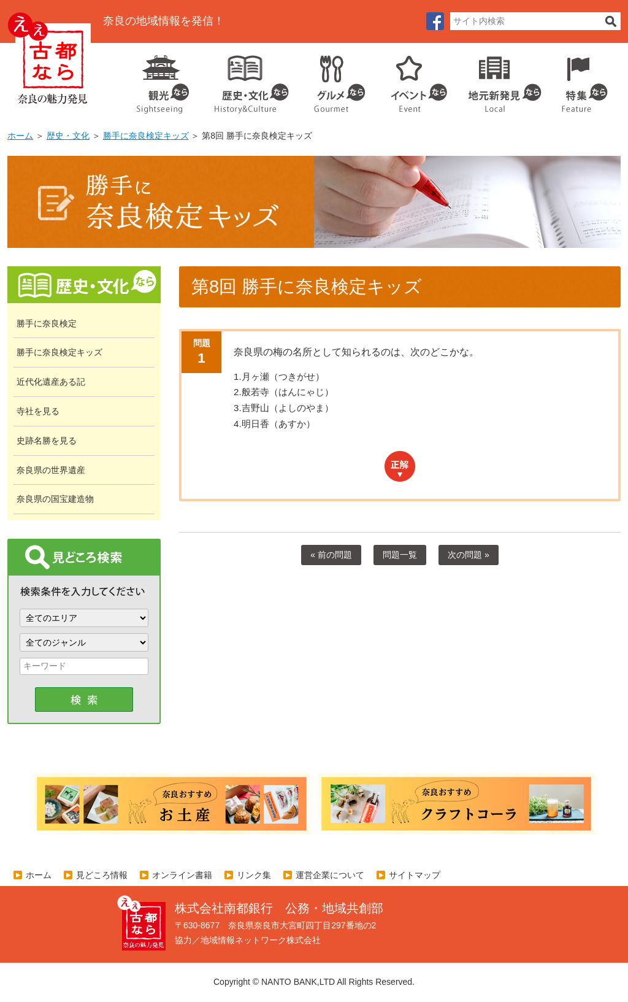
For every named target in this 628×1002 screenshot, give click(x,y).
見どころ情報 (102, 875)
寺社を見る (38, 411)
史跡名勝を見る (47, 440)
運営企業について (330, 875)
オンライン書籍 (182, 875)
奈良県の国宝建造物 (55, 499)
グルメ (329, 80)
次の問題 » (468, 555)
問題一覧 (400, 555)
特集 (582, 80)
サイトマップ (414, 875)
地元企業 (498, 80)
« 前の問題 (331, 555)
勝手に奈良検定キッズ (146, 136)
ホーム (20, 136)
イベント (412, 80)
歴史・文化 (246, 80)
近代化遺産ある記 (51, 382)
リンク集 (254, 875)
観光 (162, 80)
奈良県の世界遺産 (51, 470)
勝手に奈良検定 (47, 323)
